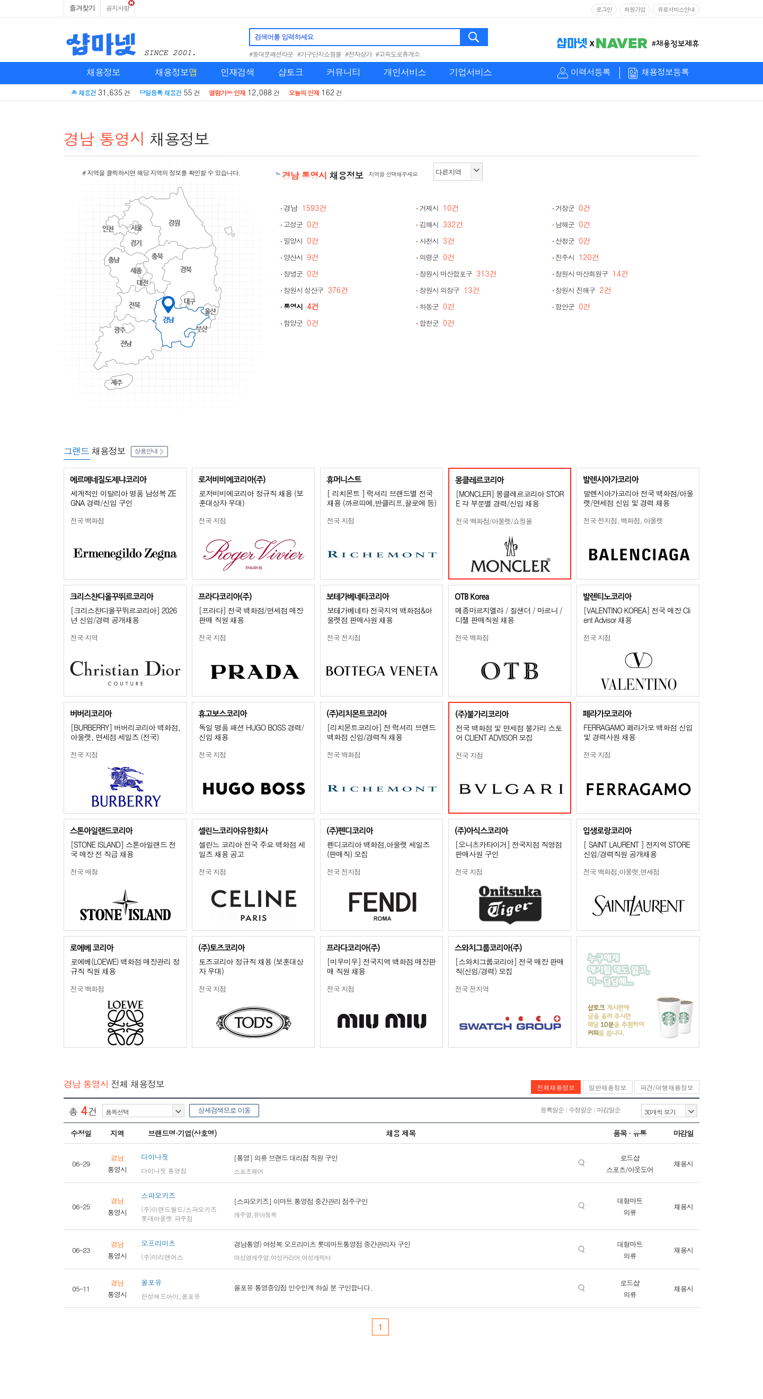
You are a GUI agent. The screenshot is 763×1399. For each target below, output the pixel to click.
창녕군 (301, 274)
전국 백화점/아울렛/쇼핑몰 (494, 521)
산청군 (573, 241)
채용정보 (103, 72)
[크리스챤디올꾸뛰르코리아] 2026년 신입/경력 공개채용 (123, 615)
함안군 (573, 306)
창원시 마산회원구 (591, 274)
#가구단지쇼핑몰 (319, 53)
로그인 (604, 9)
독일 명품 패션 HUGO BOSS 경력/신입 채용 (251, 732)
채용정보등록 (665, 72)
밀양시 (301, 241)
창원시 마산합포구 (457, 274)
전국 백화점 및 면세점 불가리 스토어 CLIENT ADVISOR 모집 (509, 733)
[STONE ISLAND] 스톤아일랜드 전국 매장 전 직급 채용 (123, 849)
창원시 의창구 (449, 290)
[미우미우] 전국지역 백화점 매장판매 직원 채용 (381, 966)
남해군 (573, 224)
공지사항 (117, 7)
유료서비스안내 (676, 9)
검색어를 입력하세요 (283, 37)
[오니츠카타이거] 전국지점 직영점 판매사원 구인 (508, 849)
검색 (474, 37)
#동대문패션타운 (271, 53)
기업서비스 (470, 72)
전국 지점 (212, 520)
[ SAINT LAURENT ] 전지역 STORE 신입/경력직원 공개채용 (636, 849)
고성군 (301, 224)
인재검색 (237, 72)
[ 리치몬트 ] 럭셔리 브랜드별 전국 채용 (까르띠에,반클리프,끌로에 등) (381, 498)
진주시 (577, 257)
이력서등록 (590, 72)
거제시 (439, 208)
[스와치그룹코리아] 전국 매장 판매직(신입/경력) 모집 (509, 966)
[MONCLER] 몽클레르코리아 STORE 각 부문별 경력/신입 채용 (510, 498)
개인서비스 (405, 72)
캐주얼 (242, 1214)
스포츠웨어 (248, 1170)
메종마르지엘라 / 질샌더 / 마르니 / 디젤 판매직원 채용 (508, 615)
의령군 (437, 257)
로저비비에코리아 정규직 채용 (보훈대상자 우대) (251, 498)
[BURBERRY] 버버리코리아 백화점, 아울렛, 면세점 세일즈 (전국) (125, 732)
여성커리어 (285, 1257)
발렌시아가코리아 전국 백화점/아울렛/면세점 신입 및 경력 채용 (638, 498)
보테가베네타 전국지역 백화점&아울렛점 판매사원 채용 (379, 615)
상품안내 (149, 450)
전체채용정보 (556, 1087)
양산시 (301, 257)
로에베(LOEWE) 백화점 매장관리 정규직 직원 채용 (125, 966)
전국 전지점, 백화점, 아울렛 (623, 520)
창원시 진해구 (583, 290)
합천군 (437, 323)
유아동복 (265, 1214)
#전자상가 (358, 53)
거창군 (573, 208)
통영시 (301, 306)
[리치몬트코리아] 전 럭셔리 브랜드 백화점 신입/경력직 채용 (381, 732)
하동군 (437, 306)
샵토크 (290, 72)
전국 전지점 (343, 637)
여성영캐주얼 (251, 1257)
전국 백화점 (87, 520)
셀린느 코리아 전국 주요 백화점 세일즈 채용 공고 (252, 849)
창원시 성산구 (315, 290)
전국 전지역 (472, 989)
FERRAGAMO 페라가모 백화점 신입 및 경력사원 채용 (638, 732)
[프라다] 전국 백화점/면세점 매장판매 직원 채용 (251, 615)
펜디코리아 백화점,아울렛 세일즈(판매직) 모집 (378, 849)
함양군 (301, 323)
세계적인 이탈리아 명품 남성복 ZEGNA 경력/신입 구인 (123, 498)
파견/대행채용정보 (667, 1087)
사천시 (437, 241)
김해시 (441, 224)
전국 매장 (83, 872)
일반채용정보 (608, 1087)
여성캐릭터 (316, 1257)
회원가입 (634, 9)
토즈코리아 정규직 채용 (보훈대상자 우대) (251, 966)
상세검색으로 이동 (224, 1110)
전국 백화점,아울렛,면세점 (621, 872)
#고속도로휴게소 (398, 53)
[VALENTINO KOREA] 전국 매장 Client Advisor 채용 (636, 615)
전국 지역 (83, 637)
